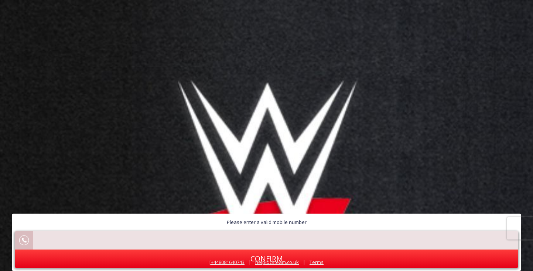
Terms (317, 262)
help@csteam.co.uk (277, 262)
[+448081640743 (227, 262)
